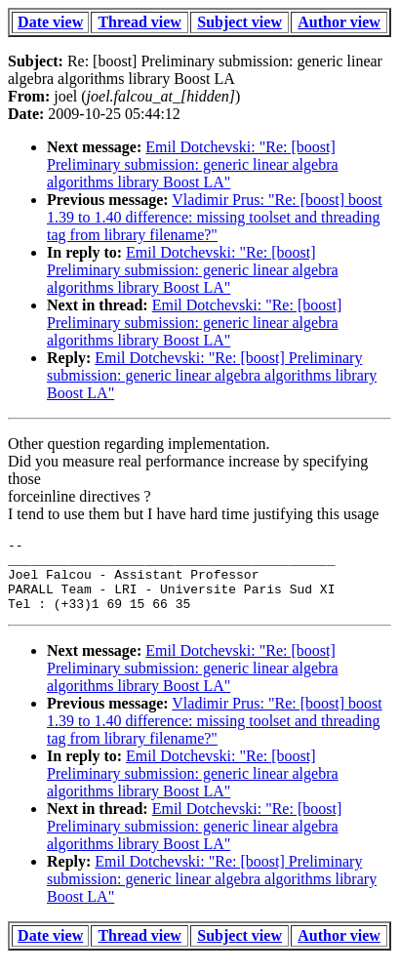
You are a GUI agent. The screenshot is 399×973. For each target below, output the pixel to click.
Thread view (139, 22)
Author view (339, 22)
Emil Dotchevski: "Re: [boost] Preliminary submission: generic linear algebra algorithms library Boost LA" (193, 164)
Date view (50, 22)
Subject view (239, 22)
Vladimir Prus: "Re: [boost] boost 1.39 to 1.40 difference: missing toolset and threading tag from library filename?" (214, 217)
